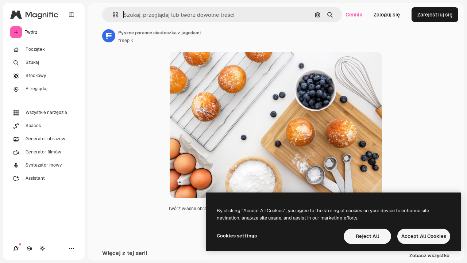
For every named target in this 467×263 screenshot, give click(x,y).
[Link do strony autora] (108, 35)
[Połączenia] (16, 248)
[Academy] (29, 248)
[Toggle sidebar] (71, 14)
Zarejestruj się (434, 14)
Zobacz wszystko (429, 256)
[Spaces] (43, 126)
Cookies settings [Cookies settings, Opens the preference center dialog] (237, 236)
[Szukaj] (43, 63)
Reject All (367, 236)
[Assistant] (43, 178)
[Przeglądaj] (43, 89)
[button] (113, 15)
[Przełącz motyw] (42, 248)
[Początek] (43, 50)
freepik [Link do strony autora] (125, 40)
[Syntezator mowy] (43, 165)
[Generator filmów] (43, 152)
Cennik (354, 14)
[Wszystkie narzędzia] (43, 113)
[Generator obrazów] (43, 139)
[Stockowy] (43, 76)
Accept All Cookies (423, 236)
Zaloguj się (387, 14)
